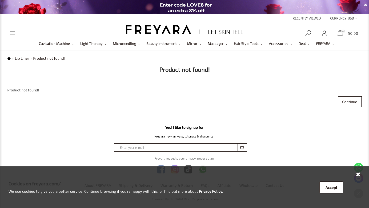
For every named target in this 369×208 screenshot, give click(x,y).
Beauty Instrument (161, 43)
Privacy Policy (210, 191)
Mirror (192, 43)
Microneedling (124, 43)
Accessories (278, 43)
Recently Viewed (307, 18)
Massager (216, 43)
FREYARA (323, 43)
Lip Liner (22, 58)
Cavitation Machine (54, 43)
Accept (331, 187)
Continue (349, 101)
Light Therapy (91, 43)
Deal (302, 43)
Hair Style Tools (246, 43)
